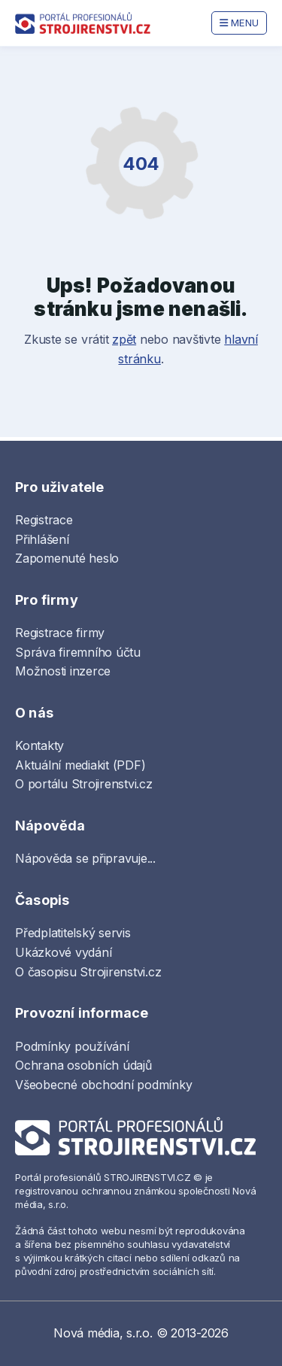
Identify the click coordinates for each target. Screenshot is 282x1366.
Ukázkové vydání (63, 952)
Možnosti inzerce (63, 670)
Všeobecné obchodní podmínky (104, 1084)
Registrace (44, 519)
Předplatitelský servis (73, 932)
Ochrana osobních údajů (83, 1065)
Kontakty (39, 745)
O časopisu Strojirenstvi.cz (88, 971)
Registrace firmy (60, 632)
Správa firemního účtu (78, 652)
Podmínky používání (72, 1046)
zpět (124, 339)
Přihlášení (42, 539)
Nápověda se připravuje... (85, 858)
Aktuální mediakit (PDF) (80, 765)
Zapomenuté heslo (67, 558)
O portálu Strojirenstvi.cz (84, 783)
